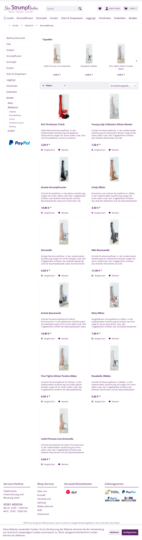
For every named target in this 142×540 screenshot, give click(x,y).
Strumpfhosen (13, 56)
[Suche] (64, 8)
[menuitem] (64, 8)
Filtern (47, 85)
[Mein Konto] (112, 8)
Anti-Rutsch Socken (16, 123)
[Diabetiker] (119, 18)
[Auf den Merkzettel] (63, 150)
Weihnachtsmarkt (15, 38)
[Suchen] (80, 8)
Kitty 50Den (98, 313)
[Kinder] (133, 18)
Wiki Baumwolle (101, 250)
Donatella (46, 250)
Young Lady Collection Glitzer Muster (112, 124)
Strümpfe (11, 62)
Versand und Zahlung (44, 500)
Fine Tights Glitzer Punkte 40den (121, 67)
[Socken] (53, 18)
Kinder (10, 97)
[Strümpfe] (41, 18)
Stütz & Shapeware (16, 73)
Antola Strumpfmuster (53, 187)
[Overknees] (105, 18)
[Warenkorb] (131, 8)
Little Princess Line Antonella (57, 66)
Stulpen (10, 50)
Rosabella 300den (89, 66)
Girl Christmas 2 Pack (53, 124)
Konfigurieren (130, 532)
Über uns (42, 491)
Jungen (11, 130)
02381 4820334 (12, 504)
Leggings (11, 79)
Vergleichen (48, 150)
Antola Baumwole (51, 313)
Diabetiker (11, 91)
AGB (39, 510)
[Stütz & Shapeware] (71, 18)
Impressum (43, 514)
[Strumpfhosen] (25, 18)
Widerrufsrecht (45, 506)
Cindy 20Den (98, 187)
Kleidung (12, 126)
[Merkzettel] (100, 8)
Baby (10, 102)
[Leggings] (90, 18)
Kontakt (41, 495)
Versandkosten (65, 523)
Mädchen (13, 107)
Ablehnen (114, 532)
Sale (8, 44)
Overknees (11, 85)
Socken (10, 67)
